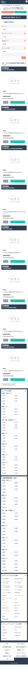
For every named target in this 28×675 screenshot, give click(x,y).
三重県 (4, 439)
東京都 (16, 417)
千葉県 (4, 417)
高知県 (16, 464)
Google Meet (18, 645)
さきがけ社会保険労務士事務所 (10, 309)
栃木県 (16, 411)
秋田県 (4, 403)
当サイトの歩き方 (21, 653)
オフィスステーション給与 (7, 607)
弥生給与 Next (5, 616)
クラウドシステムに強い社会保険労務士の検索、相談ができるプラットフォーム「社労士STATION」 (14, 9)
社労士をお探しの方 (8, 12)
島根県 (16, 450)
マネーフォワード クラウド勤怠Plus (6, 592)
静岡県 (16, 431)
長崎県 (4, 472)
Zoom (3, 645)
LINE (16, 639)
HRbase (16, 619)
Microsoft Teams (18, 636)
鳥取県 (4, 450)
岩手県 (4, 400)
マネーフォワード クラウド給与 (6, 588)
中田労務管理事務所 (7, 269)
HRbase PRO (18, 642)
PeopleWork (17, 622)
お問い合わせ (7, 660)
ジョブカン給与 (6, 596)
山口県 (4, 456)
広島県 (16, 453)
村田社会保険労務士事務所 (8, 348)
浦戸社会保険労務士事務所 (8, 70)
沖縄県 (16, 478)
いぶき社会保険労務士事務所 (9, 109)
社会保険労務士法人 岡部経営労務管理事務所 (13, 149)
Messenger (5, 642)
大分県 (4, 475)
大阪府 (4, 442)
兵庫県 (16, 442)
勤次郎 (3, 625)
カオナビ (4, 622)
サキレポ (4, 613)
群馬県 (4, 414)
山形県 (16, 403)
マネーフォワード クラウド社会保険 (19, 592)
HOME (7, 653)
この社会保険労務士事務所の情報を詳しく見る (17, 103)
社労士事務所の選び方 (7, 656)
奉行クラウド (18, 613)
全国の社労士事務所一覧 (21, 656)
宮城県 (16, 400)
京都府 (16, 439)
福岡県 (4, 470)
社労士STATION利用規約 (21, 666)
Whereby (4, 647)
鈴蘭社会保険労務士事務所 (8, 189)
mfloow (16, 616)
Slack (3, 636)
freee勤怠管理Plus (19, 584)
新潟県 (4, 425)
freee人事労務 (5, 584)
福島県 (4, 406)
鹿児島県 (4, 478)
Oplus (16, 607)
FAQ (7, 669)
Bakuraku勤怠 (5, 628)
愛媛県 (4, 464)
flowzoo (16, 625)
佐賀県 (16, 470)
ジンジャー (5, 610)
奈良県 (4, 445)
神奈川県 (4, 420)
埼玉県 (16, 414)
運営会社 (7, 663)
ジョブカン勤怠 (18, 596)
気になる (5, 102)
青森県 (16, 397)
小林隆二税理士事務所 (7, 230)
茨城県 (4, 411)
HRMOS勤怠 (18, 599)
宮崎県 (16, 475)
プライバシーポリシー (21, 663)
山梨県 (4, 428)
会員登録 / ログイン (21, 12)
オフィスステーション (20, 602)
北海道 (4, 397)
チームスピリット (6, 619)
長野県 (16, 428)
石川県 (16, 425)
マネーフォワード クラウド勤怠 (19, 588)
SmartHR (4, 602)
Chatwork (4, 639)
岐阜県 (4, 431)
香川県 (16, 461)
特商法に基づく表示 (7, 666)
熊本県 (16, 472)
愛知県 (4, 434)
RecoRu (16, 610)
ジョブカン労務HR (7, 599)
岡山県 (4, 453)
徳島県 (4, 461)
